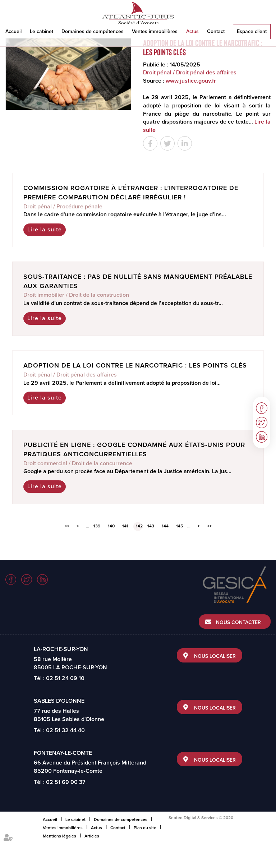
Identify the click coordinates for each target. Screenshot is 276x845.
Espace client (252, 31)
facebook (261, 408)
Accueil (13, 31)
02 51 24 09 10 (65, 678)
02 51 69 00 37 (66, 782)
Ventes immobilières (155, 31)
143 (150, 526)
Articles (91, 836)
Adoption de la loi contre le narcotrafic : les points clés (135, 366)
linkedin (261, 437)
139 (96, 526)
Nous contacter (238, 622)
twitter (261, 422)
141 (125, 526)
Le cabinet (41, 31)
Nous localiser (215, 656)
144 (165, 526)
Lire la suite (44, 229)
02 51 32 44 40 (65, 730)
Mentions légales (59, 836)
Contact (216, 31)
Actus (192, 31)
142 (139, 526)
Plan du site (145, 828)
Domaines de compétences (92, 31)
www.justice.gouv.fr (191, 81)
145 (179, 526)
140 (111, 526)
